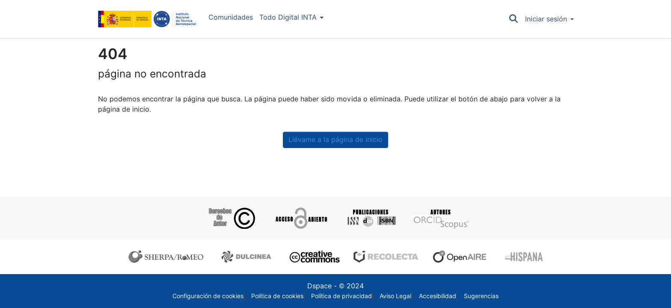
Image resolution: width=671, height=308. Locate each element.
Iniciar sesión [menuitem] (546, 19)
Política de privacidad (341, 296)
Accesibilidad (437, 296)
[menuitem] (291, 17)
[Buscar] (513, 19)
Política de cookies (277, 296)
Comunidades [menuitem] (230, 17)
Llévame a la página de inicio (335, 140)
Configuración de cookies (207, 296)
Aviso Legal (395, 296)
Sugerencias (481, 296)
